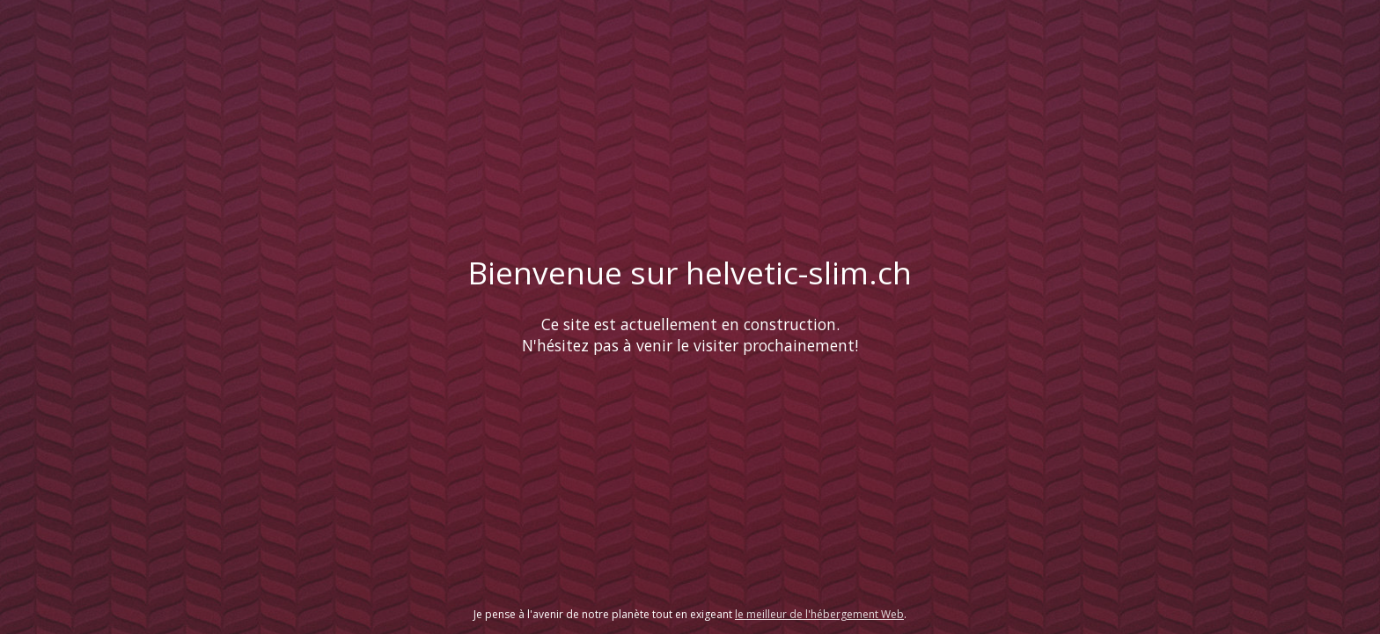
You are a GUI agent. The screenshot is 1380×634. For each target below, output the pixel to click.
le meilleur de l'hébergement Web (819, 614)
